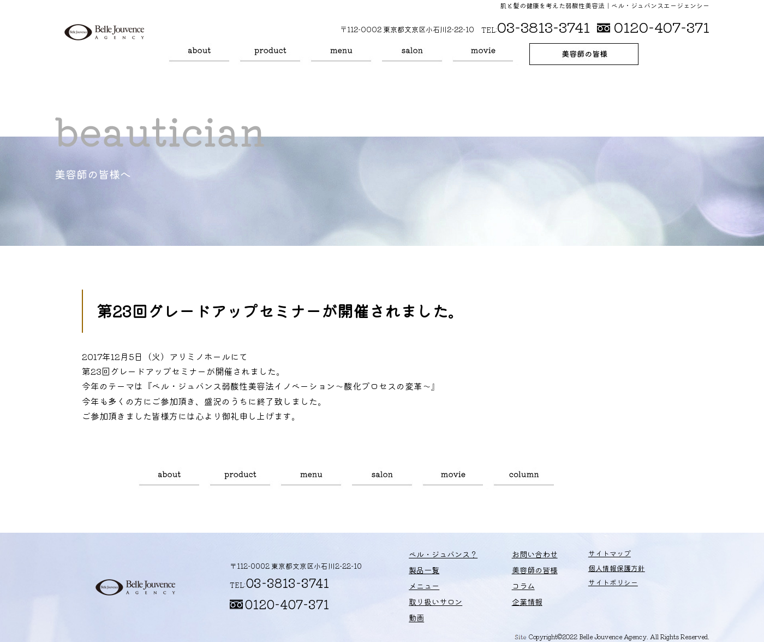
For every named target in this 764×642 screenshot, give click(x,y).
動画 (482, 54)
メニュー (341, 54)
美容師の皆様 (583, 54)
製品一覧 (270, 54)
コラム (523, 478)
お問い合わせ (518, 556)
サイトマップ (587, 556)
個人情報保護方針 (594, 571)
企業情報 (511, 600)
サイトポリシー (591, 586)
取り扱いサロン (412, 54)
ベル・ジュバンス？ (199, 54)
